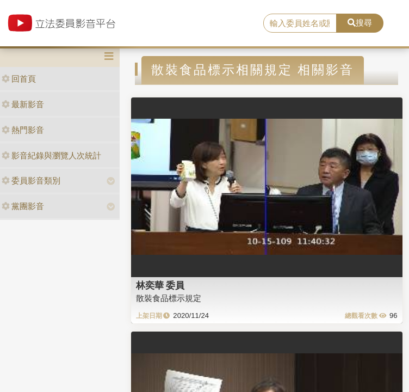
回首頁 (19, 78)
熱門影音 (23, 129)
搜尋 (360, 22)
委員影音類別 (31, 180)
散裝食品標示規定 (168, 298)
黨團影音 (23, 206)
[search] (300, 23)
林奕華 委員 (160, 285)
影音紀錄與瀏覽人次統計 (51, 155)
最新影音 (23, 104)
